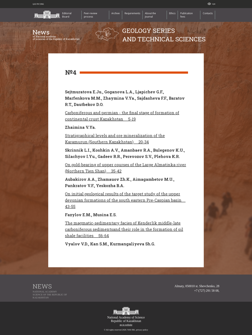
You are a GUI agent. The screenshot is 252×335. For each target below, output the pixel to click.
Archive (115, 13)
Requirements (132, 13)
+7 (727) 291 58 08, (206, 290)
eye (213, 4)
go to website (126, 324)
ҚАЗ (35, 4)
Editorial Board (66, 15)
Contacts (208, 13)
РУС (38, 4)
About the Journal (150, 15)
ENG (42, 4)
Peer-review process (90, 15)
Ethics (172, 13)
